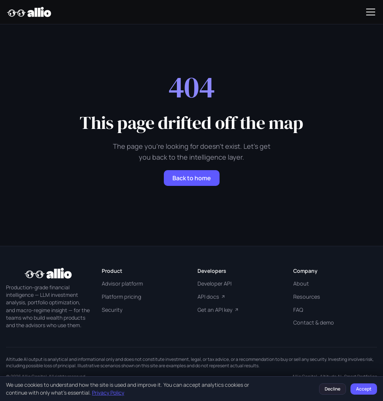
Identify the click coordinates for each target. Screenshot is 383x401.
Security (112, 309)
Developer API (214, 283)
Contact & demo (313, 322)
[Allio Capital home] (29, 12)
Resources (306, 296)
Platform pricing (121, 296)
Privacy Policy (108, 392)
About (301, 283)
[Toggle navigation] (370, 12)
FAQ (298, 309)
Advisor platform (122, 283)
